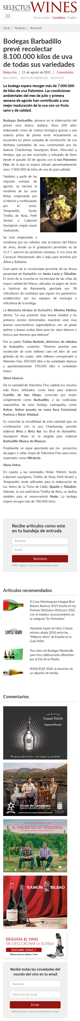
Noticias (20, 28)
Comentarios (64, 72)
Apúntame (40, 558)
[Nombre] (35, 984)
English (72, 17)
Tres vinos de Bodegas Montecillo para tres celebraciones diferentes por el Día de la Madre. (52, 655)
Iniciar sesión (41, 17)
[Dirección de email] (35, 994)
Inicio (6, 28)
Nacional (36, 28)
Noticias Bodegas (34, 78)
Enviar (35, 1005)
